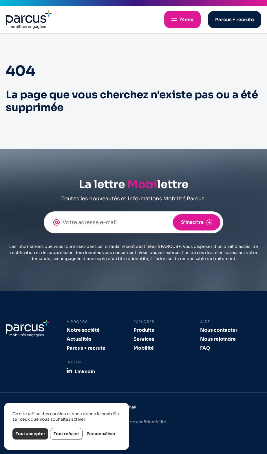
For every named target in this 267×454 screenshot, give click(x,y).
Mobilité (144, 348)
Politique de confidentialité (138, 421)
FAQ (205, 348)
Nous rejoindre (218, 339)
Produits (144, 330)
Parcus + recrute (86, 348)
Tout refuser (66, 433)
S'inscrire (192, 222)
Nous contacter (218, 330)
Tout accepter (30, 433)
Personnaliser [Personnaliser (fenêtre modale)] (101, 433)
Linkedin (85, 371)
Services (144, 339)
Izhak (131, 407)
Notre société (83, 330)
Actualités (79, 339)
